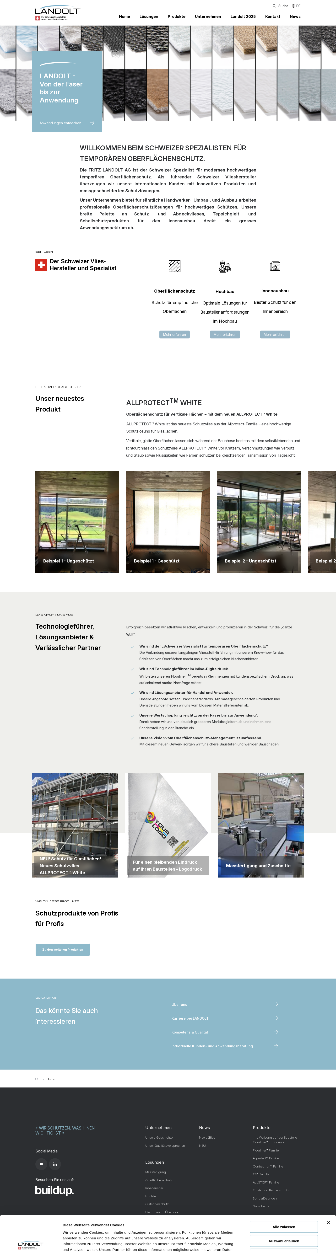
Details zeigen (254, 1244)
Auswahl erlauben (284, 1204)
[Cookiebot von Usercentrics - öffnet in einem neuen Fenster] (31, 1243)
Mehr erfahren (174, 334)
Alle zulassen (283, 1190)
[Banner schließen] (328, 1185)
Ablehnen (284, 1218)
